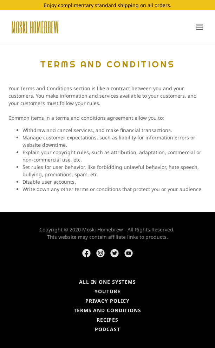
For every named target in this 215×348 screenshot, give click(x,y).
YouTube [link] (107, 291)
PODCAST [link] (107, 329)
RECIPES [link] (107, 319)
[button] (200, 27)
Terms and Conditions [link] (107, 310)
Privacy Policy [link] (107, 300)
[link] (77, 31)
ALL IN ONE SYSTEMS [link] (107, 281)
